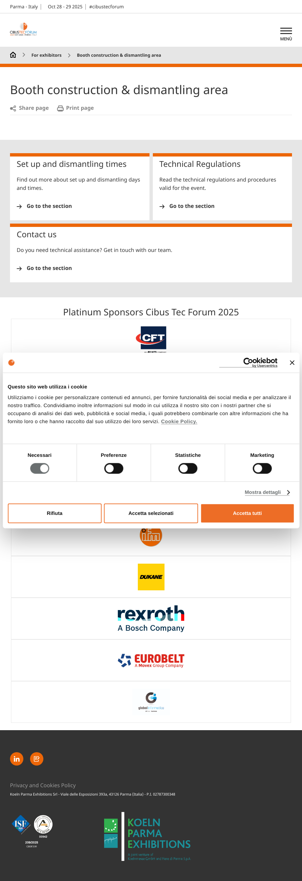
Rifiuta (54, 513)
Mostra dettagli (263, 492)
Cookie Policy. (179, 421)
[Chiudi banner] (292, 362)
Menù (286, 39)
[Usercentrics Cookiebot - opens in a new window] (248, 363)
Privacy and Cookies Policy (43, 785)
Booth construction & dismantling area (119, 55)
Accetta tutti (247, 513)
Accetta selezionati (151, 513)
